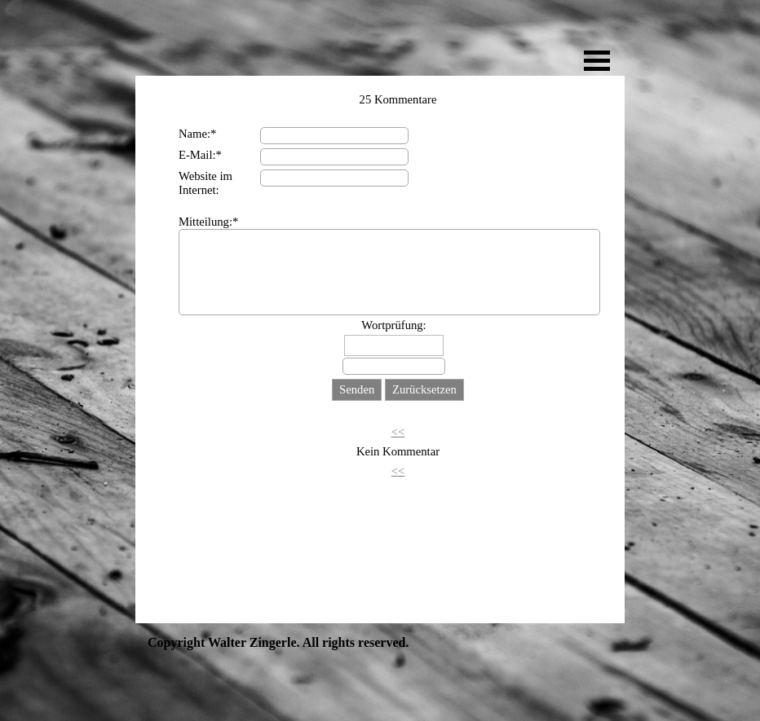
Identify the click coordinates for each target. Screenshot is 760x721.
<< (398, 431)
